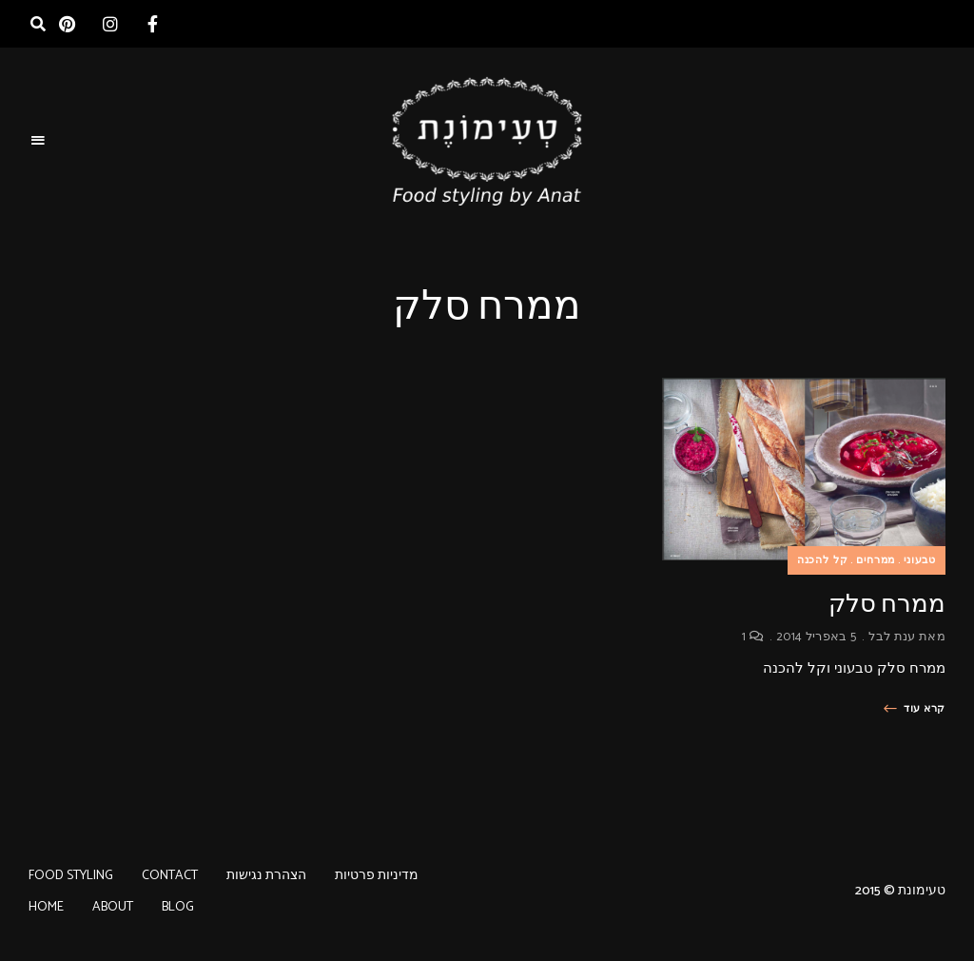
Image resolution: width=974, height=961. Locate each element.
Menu (38, 141)
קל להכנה (822, 560)
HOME (46, 907)
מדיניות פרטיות (377, 876)
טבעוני (920, 560)
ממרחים (875, 560)
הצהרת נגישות (266, 876)
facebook (152, 24)
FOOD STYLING (71, 876)
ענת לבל (891, 637)
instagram (109, 24)
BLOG (178, 907)
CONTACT (170, 876)
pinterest (67, 24)
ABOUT (112, 907)
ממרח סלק (886, 604)
